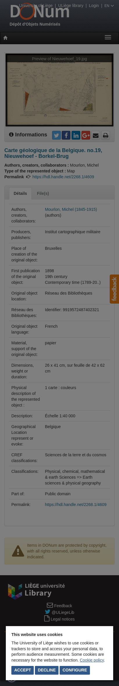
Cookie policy (92, 660)
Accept (22, 670)
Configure (75, 670)
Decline (47, 670)
